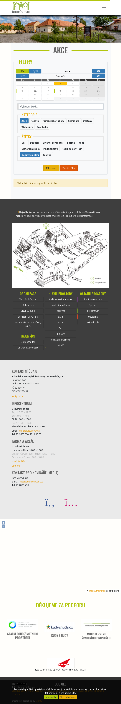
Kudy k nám (18, 396)
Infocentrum (93, 311)
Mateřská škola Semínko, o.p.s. (28, 324)
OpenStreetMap (97, 591)
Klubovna (60, 334)
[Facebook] (50, 502)
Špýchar (93, 305)
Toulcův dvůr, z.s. (28, 299)
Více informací (68, 697)
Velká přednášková (60, 339)
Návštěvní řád (18, 461)
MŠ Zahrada (93, 322)
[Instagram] (71, 502)
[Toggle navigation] (104, 7)
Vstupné (16, 465)
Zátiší (60, 345)
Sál (60, 328)
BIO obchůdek (28, 342)
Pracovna (60, 311)
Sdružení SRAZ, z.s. (28, 317)
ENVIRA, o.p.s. (28, 311)
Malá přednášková (61, 305)
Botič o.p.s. (28, 305)
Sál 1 (60, 317)
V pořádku (51, 697)
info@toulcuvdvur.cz (29, 431)
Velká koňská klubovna (60, 299)
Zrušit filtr (68, 168)
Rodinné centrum (93, 299)
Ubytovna (93, 317)
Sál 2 (60, 322)
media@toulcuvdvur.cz (31, 481)
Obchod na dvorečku (28, 347)
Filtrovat (51, 168)
